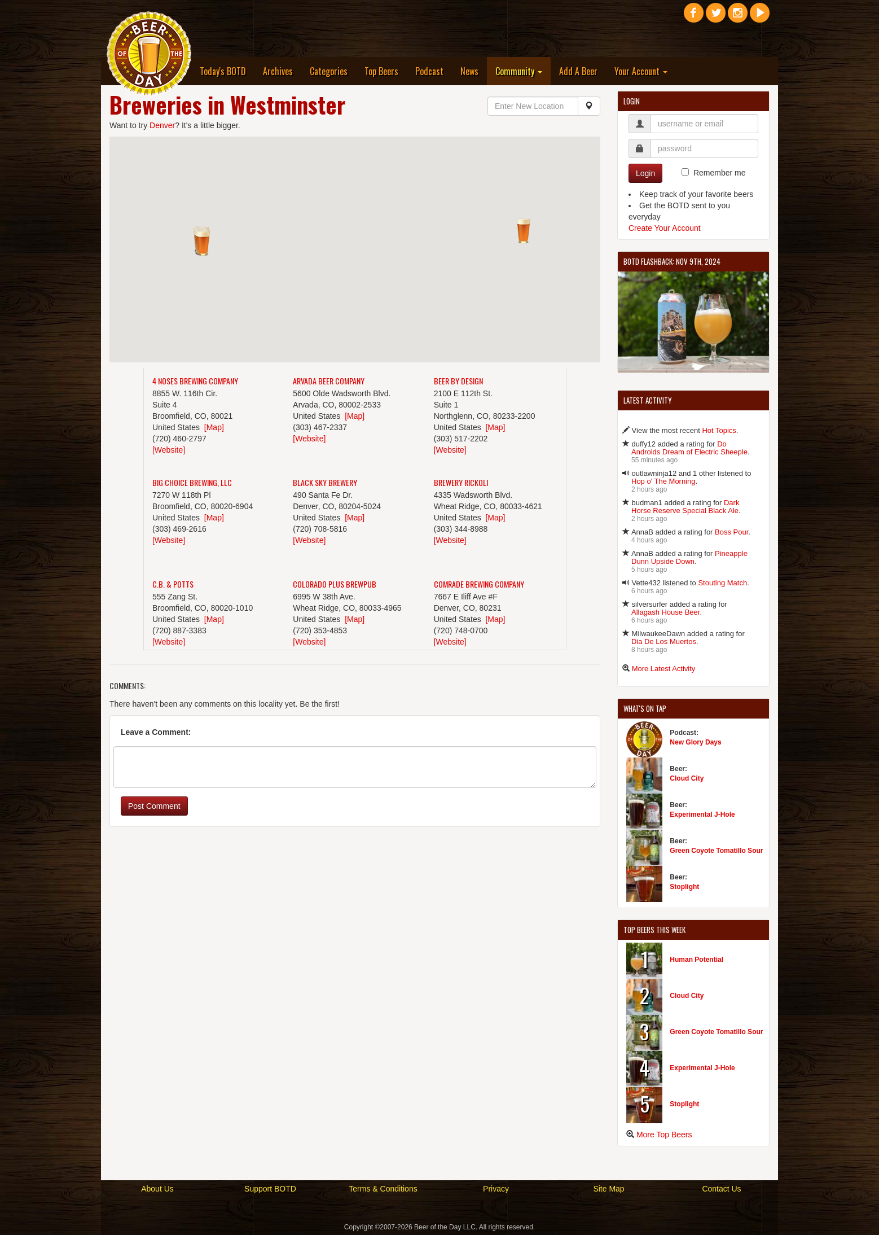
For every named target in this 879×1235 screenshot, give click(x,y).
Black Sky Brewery (325, 482)
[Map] (214, 427)
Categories (329, 71)
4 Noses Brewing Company (195, 381)
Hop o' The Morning (663, 481)
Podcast (429, 71)
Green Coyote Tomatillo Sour (716, 851)
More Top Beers (664, 1134)
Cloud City (687, 778)
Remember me (719, 172)
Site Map (608, 1188)
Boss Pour (731, 532)
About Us (157, 1188)
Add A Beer (578, 71)
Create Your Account (665, 228)
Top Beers (381, 71)
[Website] (168, 449)
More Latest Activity (664, 668)
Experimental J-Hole (702, 814)
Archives (278, 71)
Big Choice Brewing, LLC (192, 482)
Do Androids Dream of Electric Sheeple (689, 448)
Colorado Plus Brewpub (334, 584)
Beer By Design (458, 381)
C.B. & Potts (173, 584)
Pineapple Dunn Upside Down (689, 557)
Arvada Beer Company (328, 381)
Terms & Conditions (383, 1188)
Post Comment (154, 806)
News (469, 71)
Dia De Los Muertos (663, 641)
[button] (203, 243)
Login (645, 173)
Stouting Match (722, 583)
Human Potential (696, 960)
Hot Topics (719, 430)
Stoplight (684, 887)
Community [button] (518, 71)
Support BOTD (270, 1188)
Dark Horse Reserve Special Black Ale (685, 506)
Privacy (496, 1188)
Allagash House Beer (665, 612)
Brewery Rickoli (461, 482)
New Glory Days (695, 742)
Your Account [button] (640, 71)
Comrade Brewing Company (479, 584)
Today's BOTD (223, 71)
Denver (162, 125)
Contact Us (721, 1188)
